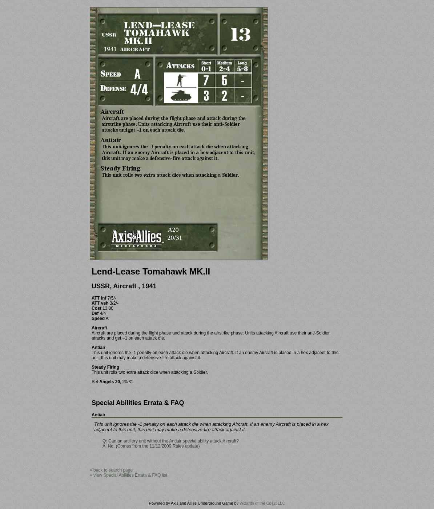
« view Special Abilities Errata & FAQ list (128, 475)
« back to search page (111, 470)
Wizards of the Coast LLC (262, 503)
